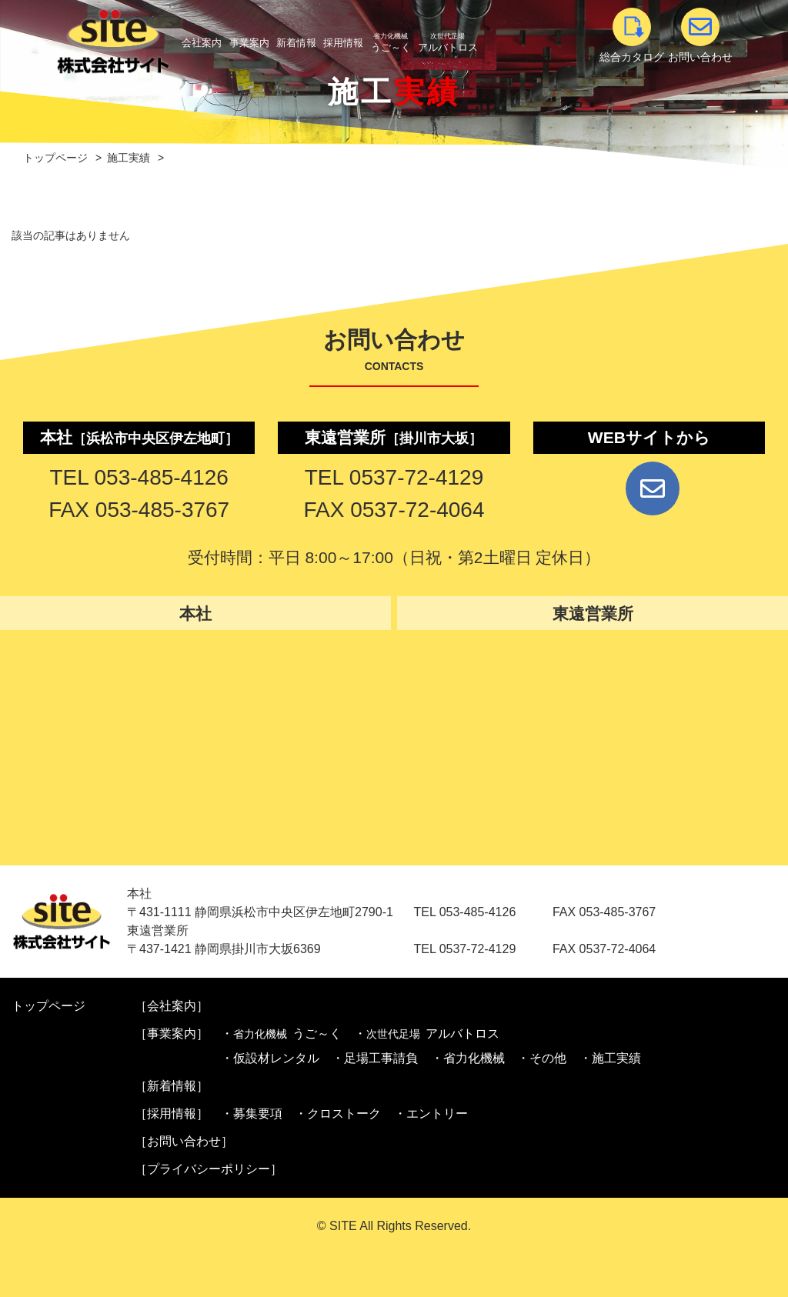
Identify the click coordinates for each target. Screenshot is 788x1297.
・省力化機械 (468, 1058)
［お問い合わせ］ (184, 1141)
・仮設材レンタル (270, 1058)
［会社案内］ (172, 1005)
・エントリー (431, 1113)
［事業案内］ (172, 1033)
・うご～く (281, 1034)
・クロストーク (338, 1113)
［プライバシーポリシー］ (208, 1168)
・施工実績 (610, 1058)
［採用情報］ (172, 1113)
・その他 (541, 1058)
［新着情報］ (172, 1085)
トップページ (48, 1005)
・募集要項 (251, 1113)
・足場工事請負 (375, 1058)
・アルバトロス (426, 1034)
